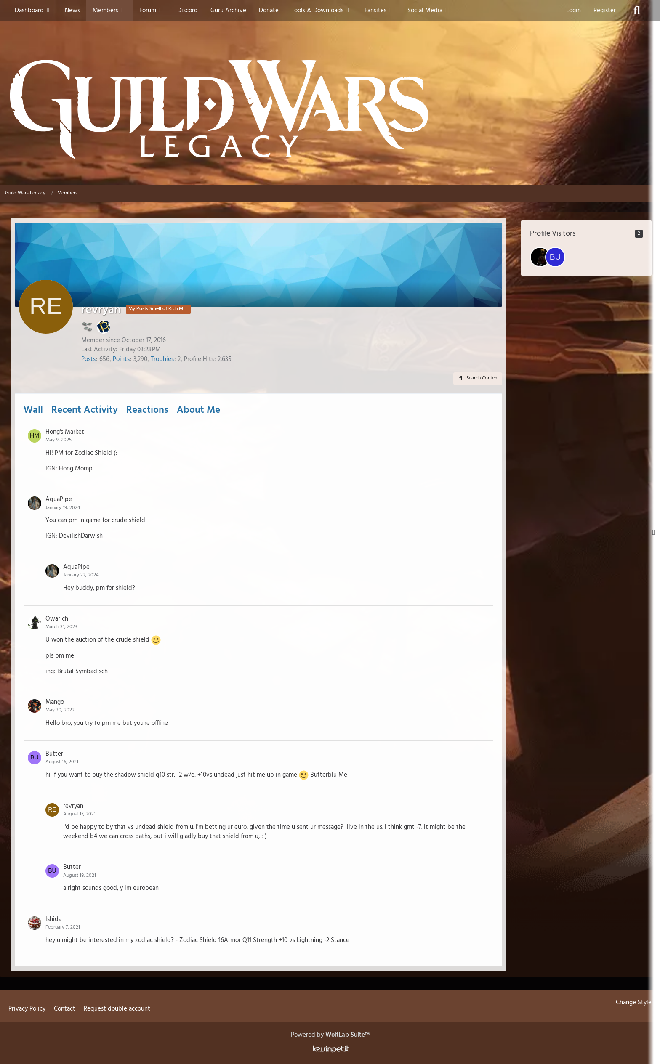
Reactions (147, 410)
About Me (198, 410)
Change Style (634, 1002)
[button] (477, 378)
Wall (33, 410)
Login (573, 10)
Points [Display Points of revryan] (121, 359)
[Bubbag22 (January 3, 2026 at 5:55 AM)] (555, 257)
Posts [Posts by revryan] (88, 359)
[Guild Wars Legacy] (330, 109)
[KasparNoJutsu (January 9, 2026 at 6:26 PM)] (540, 257)
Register (604, 10)
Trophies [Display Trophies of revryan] (162, 359)
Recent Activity (84, 410)
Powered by (330, 1035)
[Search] (637, 10)
